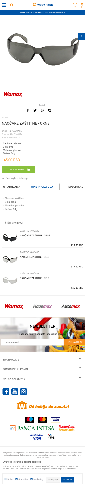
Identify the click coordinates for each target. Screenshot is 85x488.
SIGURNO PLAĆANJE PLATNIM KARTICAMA (42, 12)
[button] (11, 5)
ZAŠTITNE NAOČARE (12, 131)
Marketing (38, 479)
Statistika (23, 479)
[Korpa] (81, 9)
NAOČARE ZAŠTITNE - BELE (34, 257)
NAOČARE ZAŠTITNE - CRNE (35, 235)
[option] (42, 12)
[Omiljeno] (74, 9)
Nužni (10, 479)
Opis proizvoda (42, 186)
